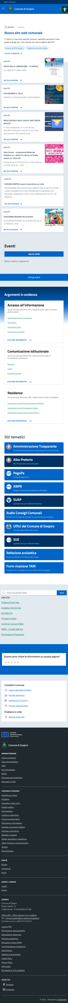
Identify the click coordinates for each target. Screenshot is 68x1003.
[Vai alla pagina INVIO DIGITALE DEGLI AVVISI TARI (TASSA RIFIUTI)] (12, 138)
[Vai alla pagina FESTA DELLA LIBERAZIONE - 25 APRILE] (12, 79)
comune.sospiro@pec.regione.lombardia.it (22, 918)
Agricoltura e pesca (9, 795)
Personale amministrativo (11, 777)
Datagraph (62, 999)
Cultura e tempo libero (10, 819)
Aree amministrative (9, 761)
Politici (4, 773)
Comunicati (6, 868)
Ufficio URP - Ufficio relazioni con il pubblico (19, 915)
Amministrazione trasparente (13, 946)
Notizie (4, 864)
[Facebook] (8, 984)
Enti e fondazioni (8, 769)
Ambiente (5, 799)
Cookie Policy (6, 958)
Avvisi (3, 872)
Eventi (4, 890)
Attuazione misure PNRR (11, 942)
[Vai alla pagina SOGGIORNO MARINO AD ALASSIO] (12, 228)
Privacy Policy (7, 962)
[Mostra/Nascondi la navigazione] (2, 8)
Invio (62, 592)
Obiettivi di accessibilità (10, 954)
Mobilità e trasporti (9, 834)
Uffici (3, 765)
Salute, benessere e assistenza (14, 838)
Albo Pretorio (6, 950)
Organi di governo (8, 757)
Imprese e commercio (10, 831)
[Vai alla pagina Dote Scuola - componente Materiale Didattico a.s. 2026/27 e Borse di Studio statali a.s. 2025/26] (12, 170)
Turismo (4, 846)
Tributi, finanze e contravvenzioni (14, 842)
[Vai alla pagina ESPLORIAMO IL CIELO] (12, 106)
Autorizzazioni (7, 811)
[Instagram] (8, 989)
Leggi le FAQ (6, 926)
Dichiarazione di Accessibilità (13, 970)
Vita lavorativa (7, 850)
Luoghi (4, 886)
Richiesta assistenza (9, 938)
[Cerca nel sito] (61, 9)
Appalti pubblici (7, 807)
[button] (65, 9)
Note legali (5, 966)
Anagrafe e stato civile (10, 803)
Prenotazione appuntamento (13, 930)
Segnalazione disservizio (11, 934)
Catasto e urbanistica (10, 815)
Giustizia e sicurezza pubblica (13, 827)
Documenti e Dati (8, 781)
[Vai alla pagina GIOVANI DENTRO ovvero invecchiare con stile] (13, 202)
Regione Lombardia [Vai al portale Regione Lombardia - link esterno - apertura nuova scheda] (10, 2)
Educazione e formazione (11, 823)
